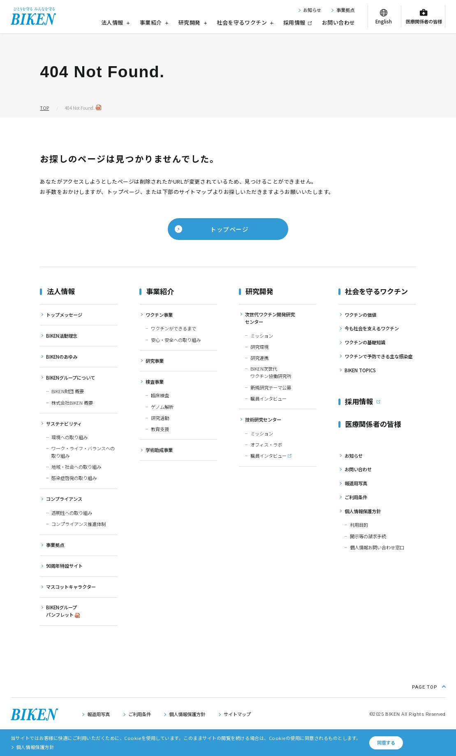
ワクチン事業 (159, 314)
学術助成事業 (159, 450)
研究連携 (259, 358)
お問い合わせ (338, 22)
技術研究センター (263, 419)
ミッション (261, 335)
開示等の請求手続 (368, 536)
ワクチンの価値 (360, 314)
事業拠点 (345, 10)
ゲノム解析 (162, 406)
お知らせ (312, 10)
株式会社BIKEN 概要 (72, 402)
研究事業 (155, 360)
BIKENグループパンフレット (61, 611)
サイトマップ (237, 714)
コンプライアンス (64, 499)
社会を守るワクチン (245, 22)
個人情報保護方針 (363, 511)
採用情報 (294, 22)
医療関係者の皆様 (424, 21)
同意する (386, 742)
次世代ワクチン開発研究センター (270, 318)
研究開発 (192, 22)
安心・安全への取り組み (176, 340)
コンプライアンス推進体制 (78, 524)
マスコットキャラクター (71, 586)
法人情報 (115, 22)
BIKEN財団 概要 (67, 391)
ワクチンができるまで (173, 328)
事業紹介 (154, 22)
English (383, 21)
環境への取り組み (69, 437)
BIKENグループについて (70, 377)
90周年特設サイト (64, 565)
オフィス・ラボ (266, 444)
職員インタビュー (268, 398)
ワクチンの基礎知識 (365, 342)
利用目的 (359, 524)
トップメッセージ (64, 314)
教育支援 (160, 429)
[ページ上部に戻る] (428, 686)
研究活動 (160, 418)
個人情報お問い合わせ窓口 (377, 547)
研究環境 (259, 346)
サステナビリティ (64, 423)
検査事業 (155, 381)
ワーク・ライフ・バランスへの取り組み (83, 452)
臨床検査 (160, 395)
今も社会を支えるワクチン (372, 328)
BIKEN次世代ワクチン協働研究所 (270, 372)
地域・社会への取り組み (76, 466)
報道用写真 (356, 483)
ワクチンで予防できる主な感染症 (378, 356)
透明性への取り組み (71, 512)
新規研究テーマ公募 (270, 387)
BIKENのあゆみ (61, 356)
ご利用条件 (356, 497)
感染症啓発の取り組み (74, 478)
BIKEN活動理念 (61, 335)
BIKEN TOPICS (360, 370)
